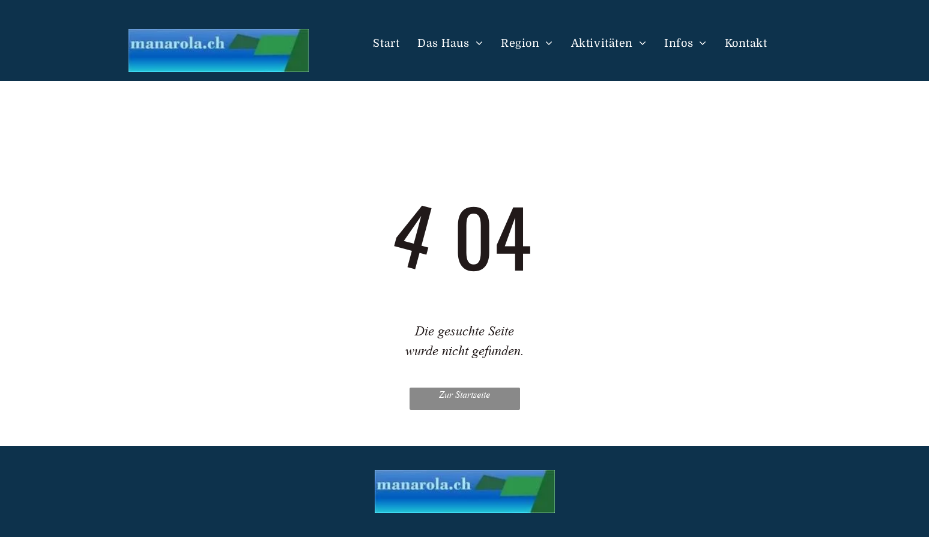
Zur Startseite (464, 394)
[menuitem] (386, 43)
